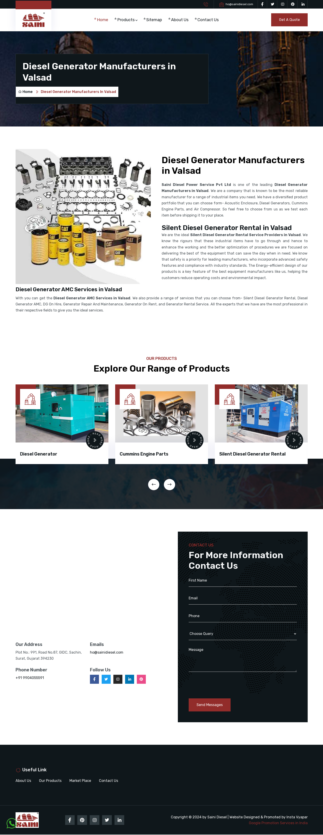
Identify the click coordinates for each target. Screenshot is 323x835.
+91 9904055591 (30, 678)
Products (126, 20)
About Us (180, 20)
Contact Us (208, 20)
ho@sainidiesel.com (239, 4)
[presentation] (153, 484)
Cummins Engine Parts (144, 454)
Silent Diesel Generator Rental (252, 454)
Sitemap (155, 20)
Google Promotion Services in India (278, 823)
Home (103, 20)
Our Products (50, 781)
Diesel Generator (38, 454)
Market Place (80, 781)
